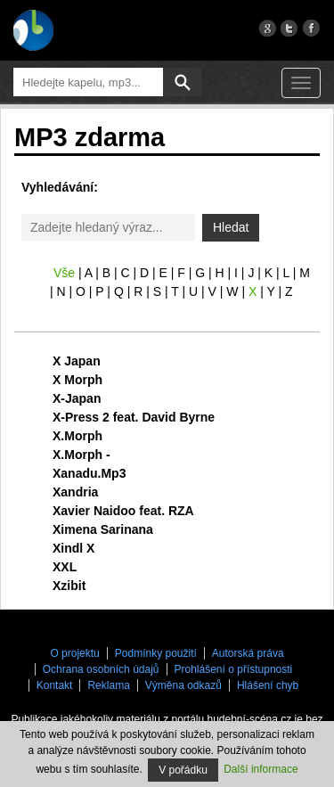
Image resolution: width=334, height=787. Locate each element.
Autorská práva (248, 653)
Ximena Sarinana (103, 529)
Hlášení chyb (267, 685)
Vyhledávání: (59, 187)
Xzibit (69, 585)
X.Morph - (81, 454)
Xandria (75, 492)
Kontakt (55, 685)
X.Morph (77, 436)
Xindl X (73, 548)
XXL (65, 567)
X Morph (77, 380)
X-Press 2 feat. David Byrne (134, 417)
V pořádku (183, 770)
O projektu (74, 653)
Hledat (230, 227)
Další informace (260, 769)
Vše (64, 273)
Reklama (108, 685)
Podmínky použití (156, 653)
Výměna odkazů (183, 685)
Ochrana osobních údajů (101, 669)
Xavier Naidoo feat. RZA (123, 511)
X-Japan (77, 398)
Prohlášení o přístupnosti (234, 669)
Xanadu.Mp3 (89, 473)
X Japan (77, 361)
